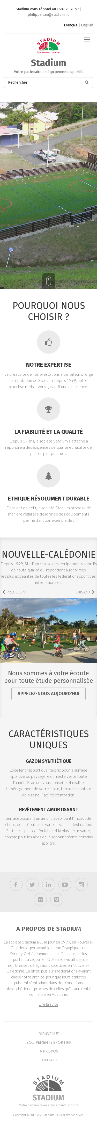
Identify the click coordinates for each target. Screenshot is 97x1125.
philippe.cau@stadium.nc (48, 14)
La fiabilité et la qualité (48, 432)
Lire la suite (48, 1004)
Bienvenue (49, 1033)
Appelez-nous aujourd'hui (48, 693)
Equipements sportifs (49, 1042)
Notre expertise (48, 364)
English (87, 25)
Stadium (48, 63)
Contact (49, 1060)
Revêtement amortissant (48, 809)
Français (70, 25)
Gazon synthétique (48, 761)
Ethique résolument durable (48, 498)
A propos (49, 1051)
